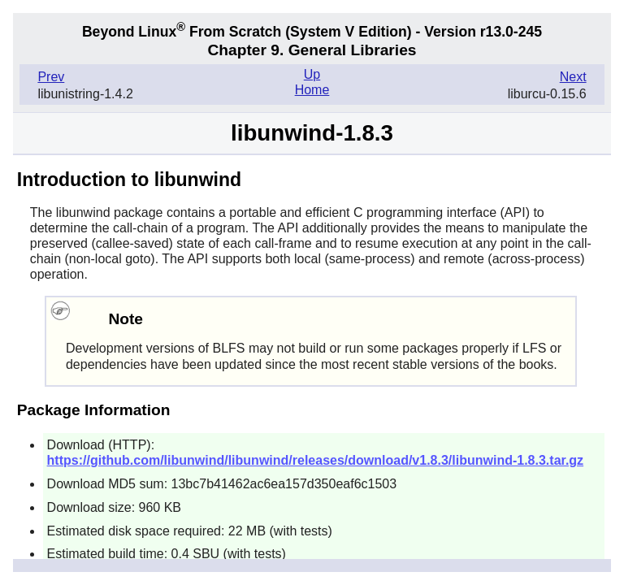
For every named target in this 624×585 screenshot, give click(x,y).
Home (312, 90)
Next (573, 77)
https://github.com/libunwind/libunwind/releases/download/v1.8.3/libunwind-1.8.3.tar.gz (315, 460)
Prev (50, 77)
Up (312, 74)
